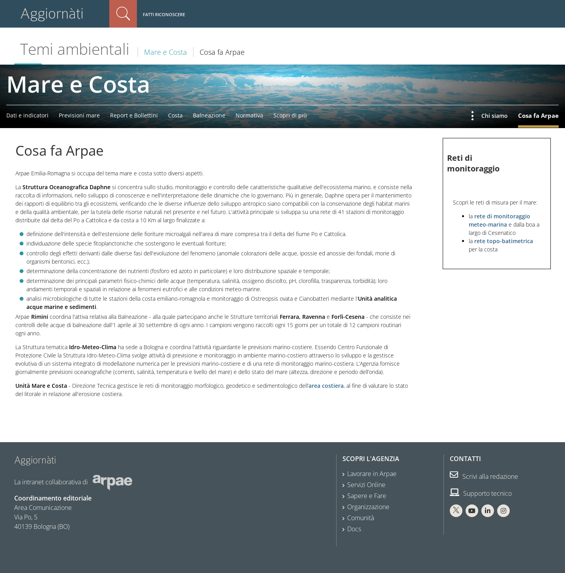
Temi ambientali (74, 49)
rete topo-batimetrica (503, 241)
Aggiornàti (52, 13)
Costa (175, 115)
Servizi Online (366, 484)
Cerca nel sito (123, 14)
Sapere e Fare (366, 495)
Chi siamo (494, 115)
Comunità (360, 517)
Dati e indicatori (27, 115)
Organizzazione (368, 506)
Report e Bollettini (134, 115)
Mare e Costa (165, 52)
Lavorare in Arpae (372, 473)
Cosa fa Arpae (538, 115)
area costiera (326, 385)
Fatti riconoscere (164, 14)
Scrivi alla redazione (484, 476)
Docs (354, 529)
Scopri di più (290, 115)
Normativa (249, 115)
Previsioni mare (79, 115)
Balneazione (209, 115)
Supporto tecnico (481, 493)
